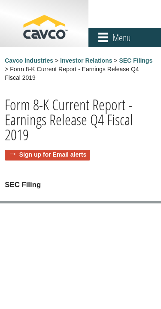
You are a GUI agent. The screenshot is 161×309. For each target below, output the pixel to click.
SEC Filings (135, 60)
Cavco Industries (29, 60)
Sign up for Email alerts (52, 154)
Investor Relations (86, 60)
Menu (121, 37)
